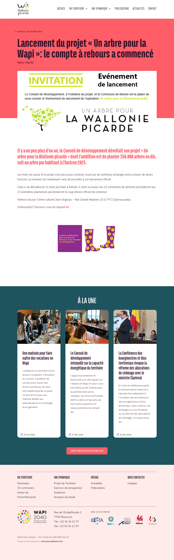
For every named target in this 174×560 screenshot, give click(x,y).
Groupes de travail (64, 497)
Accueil (61, 8)
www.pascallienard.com (52, 541)
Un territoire (76, 8)
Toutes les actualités (29, 31)
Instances (59, 492)
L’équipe (132, 483)
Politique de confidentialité (53, 537)
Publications (122, 8)
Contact (152, 8)
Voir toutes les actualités (87, 450)
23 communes (25, 487)
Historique (23, 483)
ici (67, 207)
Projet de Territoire (65, 483)
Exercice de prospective (68, 487)
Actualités (138, 8)
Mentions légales (26, 537)
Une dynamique (100, 8)
